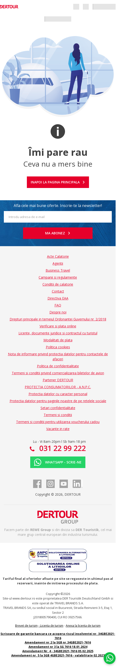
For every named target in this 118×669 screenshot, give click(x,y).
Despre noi (57, 312)
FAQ (57, 305)
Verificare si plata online (58, 326)
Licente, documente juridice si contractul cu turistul (57, 333)
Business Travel (58, 270)
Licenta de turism (51, 626)
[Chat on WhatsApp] (110, 658)
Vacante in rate (58, 428)
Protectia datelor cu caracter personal (58, 394)
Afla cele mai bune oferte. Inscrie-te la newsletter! (58, 205)
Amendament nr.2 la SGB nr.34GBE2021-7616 (58, 642)
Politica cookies (58, 347)
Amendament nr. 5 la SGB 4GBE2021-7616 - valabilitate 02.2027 (58, 655)
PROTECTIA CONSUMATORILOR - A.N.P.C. (58, 387)
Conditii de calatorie (57, 284)
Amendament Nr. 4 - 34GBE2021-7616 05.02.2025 (57, 651)
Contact (58, 291)
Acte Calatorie (58, 256)
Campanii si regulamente (58, 277)
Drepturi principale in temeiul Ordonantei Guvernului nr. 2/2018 (58, 319)
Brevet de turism (26, 626)
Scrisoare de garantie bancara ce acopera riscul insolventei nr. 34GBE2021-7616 (57, 636)
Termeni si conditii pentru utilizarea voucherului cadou (58, 421)
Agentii (58, 263)
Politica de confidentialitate (58, 366)
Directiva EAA (57, 298)
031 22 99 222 (61, 448)
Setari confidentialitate (58, 408)
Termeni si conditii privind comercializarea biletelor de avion (58, 373)
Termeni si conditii (58, 415)
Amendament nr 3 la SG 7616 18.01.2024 (58, 647)
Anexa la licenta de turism (83, 626)
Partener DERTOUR (58, 380)
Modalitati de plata (57, 340)
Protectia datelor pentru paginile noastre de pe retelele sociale (58, 401)
